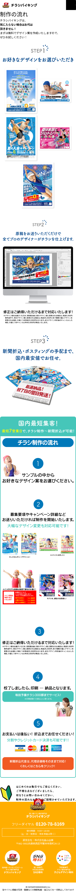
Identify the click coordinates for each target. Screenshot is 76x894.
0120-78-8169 (50, 824)
